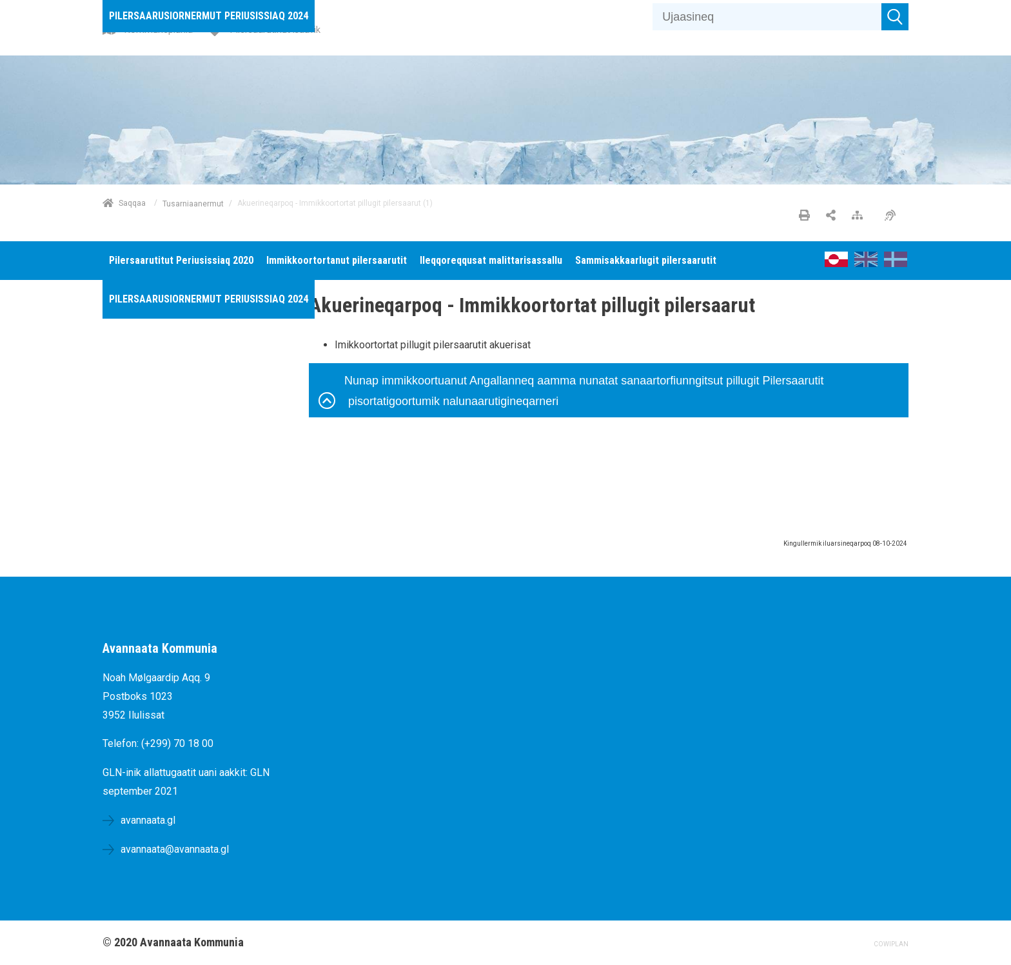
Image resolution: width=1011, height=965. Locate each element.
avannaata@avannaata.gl (175, 849)
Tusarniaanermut (193, 203)
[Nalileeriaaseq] (860, 216)
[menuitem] (209, 16)
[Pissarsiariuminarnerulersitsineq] (893, 216)
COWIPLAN (891, 944)
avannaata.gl (148, 820)
